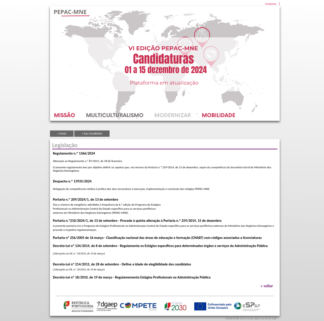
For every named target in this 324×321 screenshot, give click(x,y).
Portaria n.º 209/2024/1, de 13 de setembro (85, 199)
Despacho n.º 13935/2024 (72, 181)
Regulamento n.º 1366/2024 (74, 153)
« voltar (267, 286)
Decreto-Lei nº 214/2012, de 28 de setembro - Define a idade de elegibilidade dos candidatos (122, 264)
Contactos (270, 3)
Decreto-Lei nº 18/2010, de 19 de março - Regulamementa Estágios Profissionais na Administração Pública (132, 277)
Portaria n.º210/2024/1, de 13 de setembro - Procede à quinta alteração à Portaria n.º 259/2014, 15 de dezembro (137, 220)
